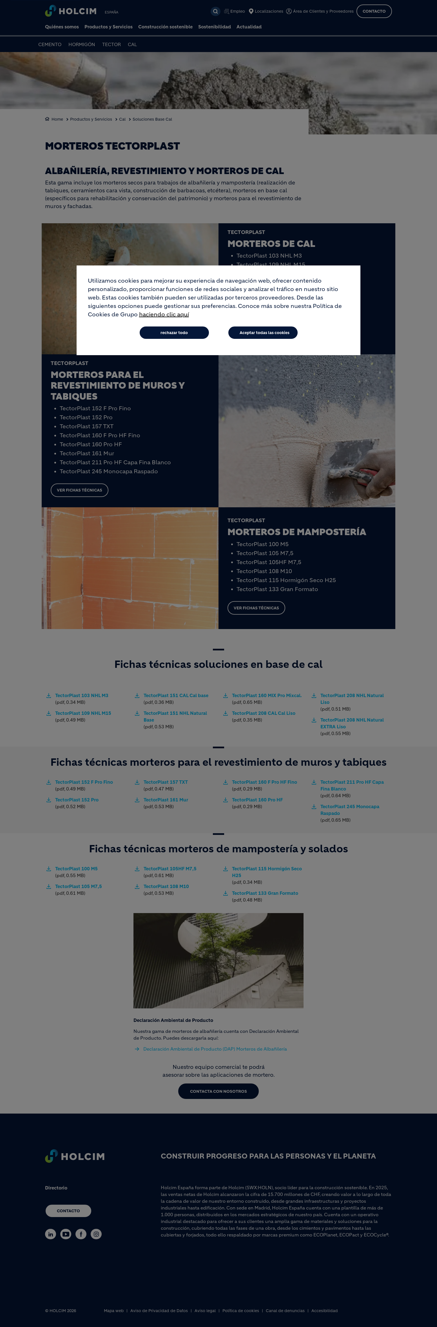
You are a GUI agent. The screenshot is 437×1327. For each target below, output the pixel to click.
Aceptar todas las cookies (264, 332)
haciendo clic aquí (164, 314)
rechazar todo (174, 332)
